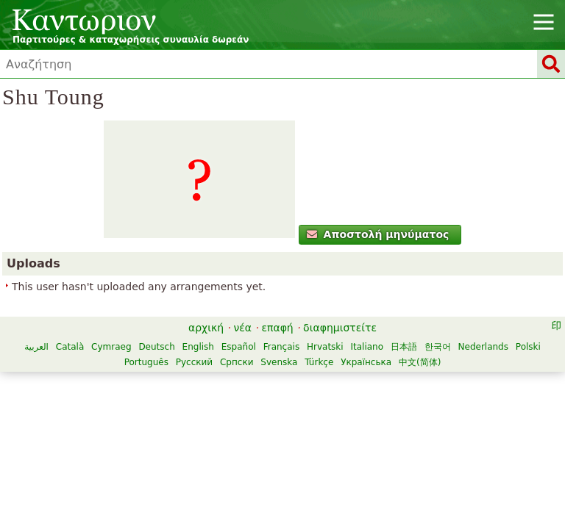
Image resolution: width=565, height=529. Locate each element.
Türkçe (319, 362)
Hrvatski (325, 347)
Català (70, 347)
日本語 (404, 347)
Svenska (278, 362)
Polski (528, 347)
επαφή (277, 328)
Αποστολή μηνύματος (378, 234)
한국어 (437, 347)
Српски (237, 362)
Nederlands (483, 347)
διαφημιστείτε (340, 328)
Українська (366, 362)
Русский (194, 362)
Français (281, 347)
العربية (36, 347)
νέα (242, 328)
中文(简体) (420, 362)
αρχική (206, 328)
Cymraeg (111, 347)
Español (238, 347)
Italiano (366, 347)
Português (146, 362)
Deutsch (156, 347)
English (198, 347)
